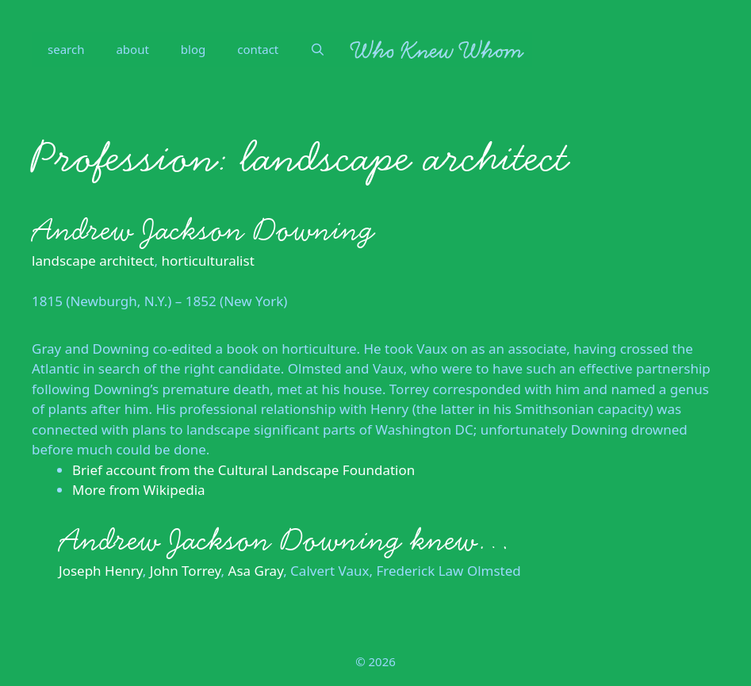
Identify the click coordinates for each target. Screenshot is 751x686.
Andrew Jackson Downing (203, 230)
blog (193, 49)
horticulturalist (207, 260)
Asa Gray (256, 570)
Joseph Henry (101, 570)
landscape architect (93, 260)
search (66, 49)
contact (257, 49)
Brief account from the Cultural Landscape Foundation (243, 470)
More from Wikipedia (138, 490)
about (132, 49)
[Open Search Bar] (317, 49)
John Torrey (185, 570)
